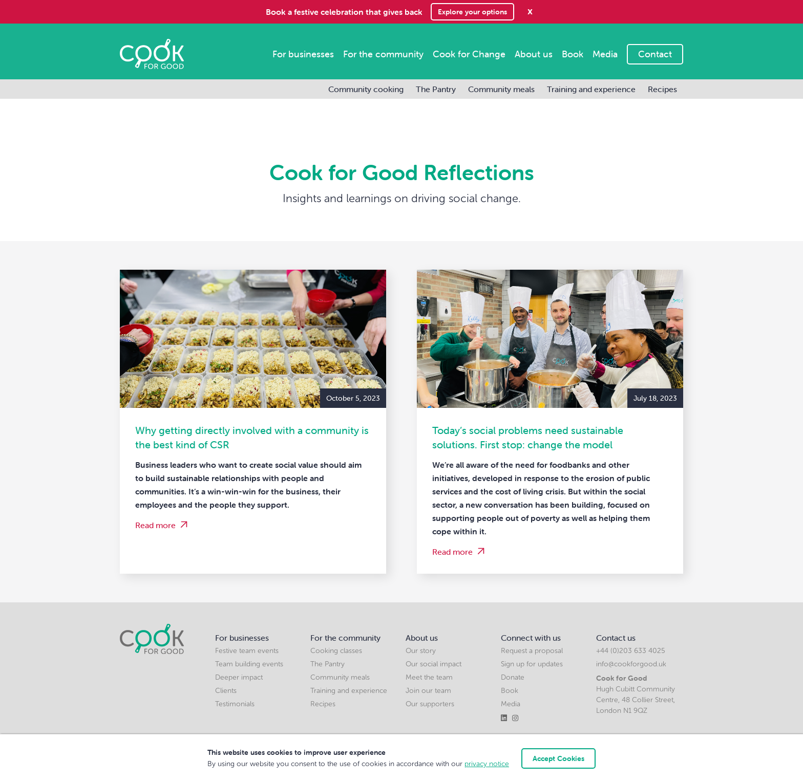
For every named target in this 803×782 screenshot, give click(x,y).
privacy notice (486, 764)
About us (534, 54)
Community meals (501, 89)
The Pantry (436, 89)
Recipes (662, 89)
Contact (655, 54)
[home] (152, 54)
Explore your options (472, 11)
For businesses (303, 54)
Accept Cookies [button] (558, 758)
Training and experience (591, 89)
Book (572, 54)
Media (605, 54)
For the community (383, 54)
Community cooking (366, 89)
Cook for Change (469, 54)
